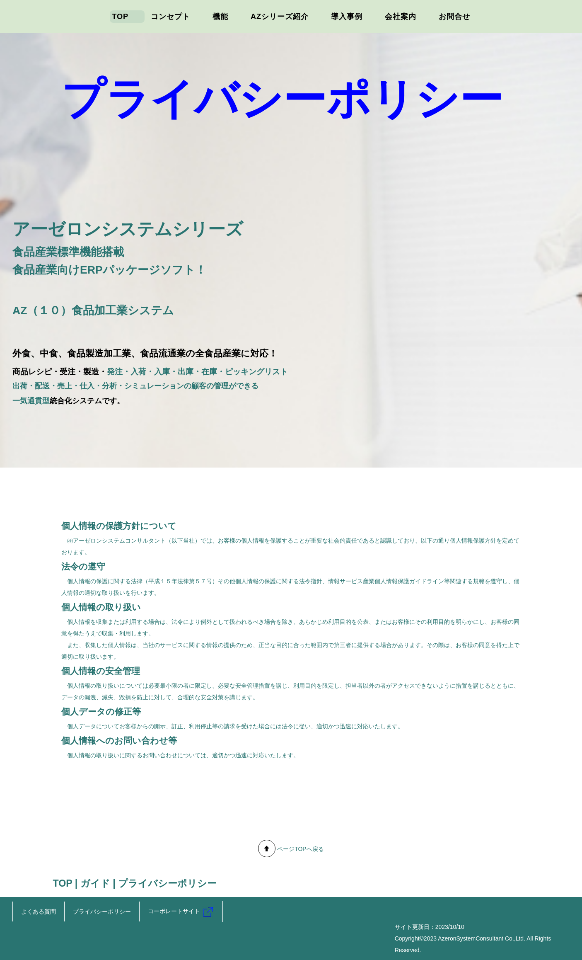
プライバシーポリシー (102, 911)
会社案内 (400, 16)
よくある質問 (38, 911)
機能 (220, 16)
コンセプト (170, 16)
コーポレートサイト (181, 911)
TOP (120, 16)
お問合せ (454, 16)
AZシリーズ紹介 (280, 16)
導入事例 (346, 16)
